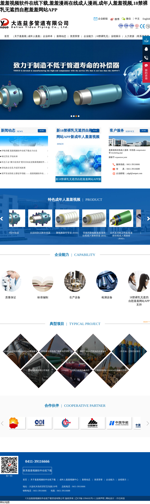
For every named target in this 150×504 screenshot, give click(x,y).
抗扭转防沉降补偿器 (42, 233)
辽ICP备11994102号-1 (85, 498)
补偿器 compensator (137, 150)
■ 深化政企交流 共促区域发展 (13, 168)
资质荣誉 (75, 36)
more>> (146, 322)
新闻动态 (61, 36)
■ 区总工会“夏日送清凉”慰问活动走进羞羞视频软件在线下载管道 (24, 162)
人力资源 (129, 36)
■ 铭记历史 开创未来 (9, 156)
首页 (6, 36)
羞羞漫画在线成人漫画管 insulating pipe (118, 151)
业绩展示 (116, 36)
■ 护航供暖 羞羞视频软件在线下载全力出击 (18, 151)
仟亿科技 (120, 498)
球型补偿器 (14, 233)
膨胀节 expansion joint (118, 157)
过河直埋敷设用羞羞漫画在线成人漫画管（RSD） (122, 236)
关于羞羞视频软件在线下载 (20, 37)
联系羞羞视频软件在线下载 (37, 470)
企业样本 (47, 36)
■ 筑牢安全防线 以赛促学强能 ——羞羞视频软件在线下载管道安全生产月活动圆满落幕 (24, 173)
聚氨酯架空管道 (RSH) (69, 233)
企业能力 (88, 36)
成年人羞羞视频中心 (34, 37)
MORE (42, 130)
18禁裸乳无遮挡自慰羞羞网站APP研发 (102, 37)
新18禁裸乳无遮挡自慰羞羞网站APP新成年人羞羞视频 (78, 180)
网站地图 (5, 502)
